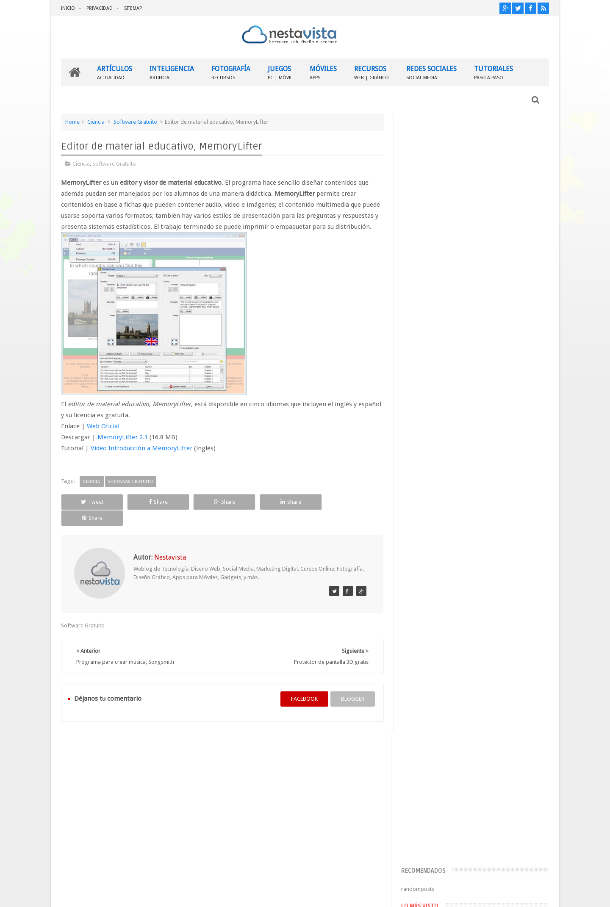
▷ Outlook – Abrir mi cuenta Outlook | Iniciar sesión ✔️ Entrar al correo (492, 518)
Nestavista (156, 893)
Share (156, 502)
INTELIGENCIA (172, 72)
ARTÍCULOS (114, 72)
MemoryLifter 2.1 (122, 437)
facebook (303, 683)
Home (72, 122)
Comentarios (426, 666)
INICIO (68, 8)
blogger (351, 683)
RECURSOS (371, 72)
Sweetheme (535, 893)
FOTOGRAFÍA (230, 72)
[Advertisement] (475, 179)
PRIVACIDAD (99, 8)
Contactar (528, 743)
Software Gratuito (135, 122)
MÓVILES (323, 72)
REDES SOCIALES (431, 72)
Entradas (421, 652)
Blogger (476, 893)
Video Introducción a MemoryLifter (141, 448)
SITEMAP (133, 8)
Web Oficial (103, 426)
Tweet (91, 502)
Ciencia (96, 122)
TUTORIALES (493, 72)
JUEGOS (280, 72)
